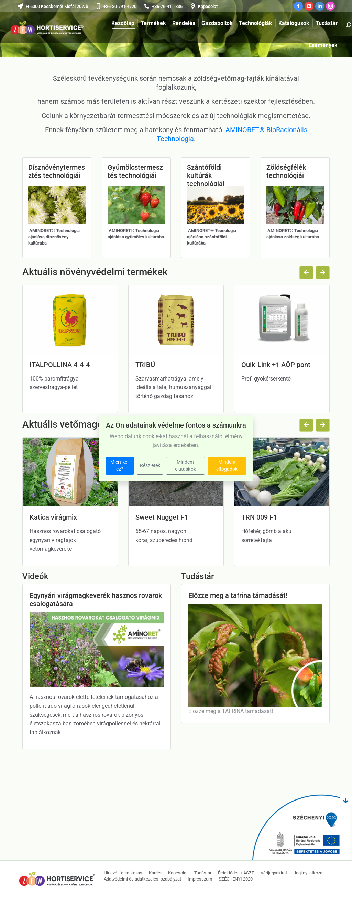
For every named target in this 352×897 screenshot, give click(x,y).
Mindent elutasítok (185, 465)
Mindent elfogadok (227, 465)
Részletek (150, 465)
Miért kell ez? (119, 465)
